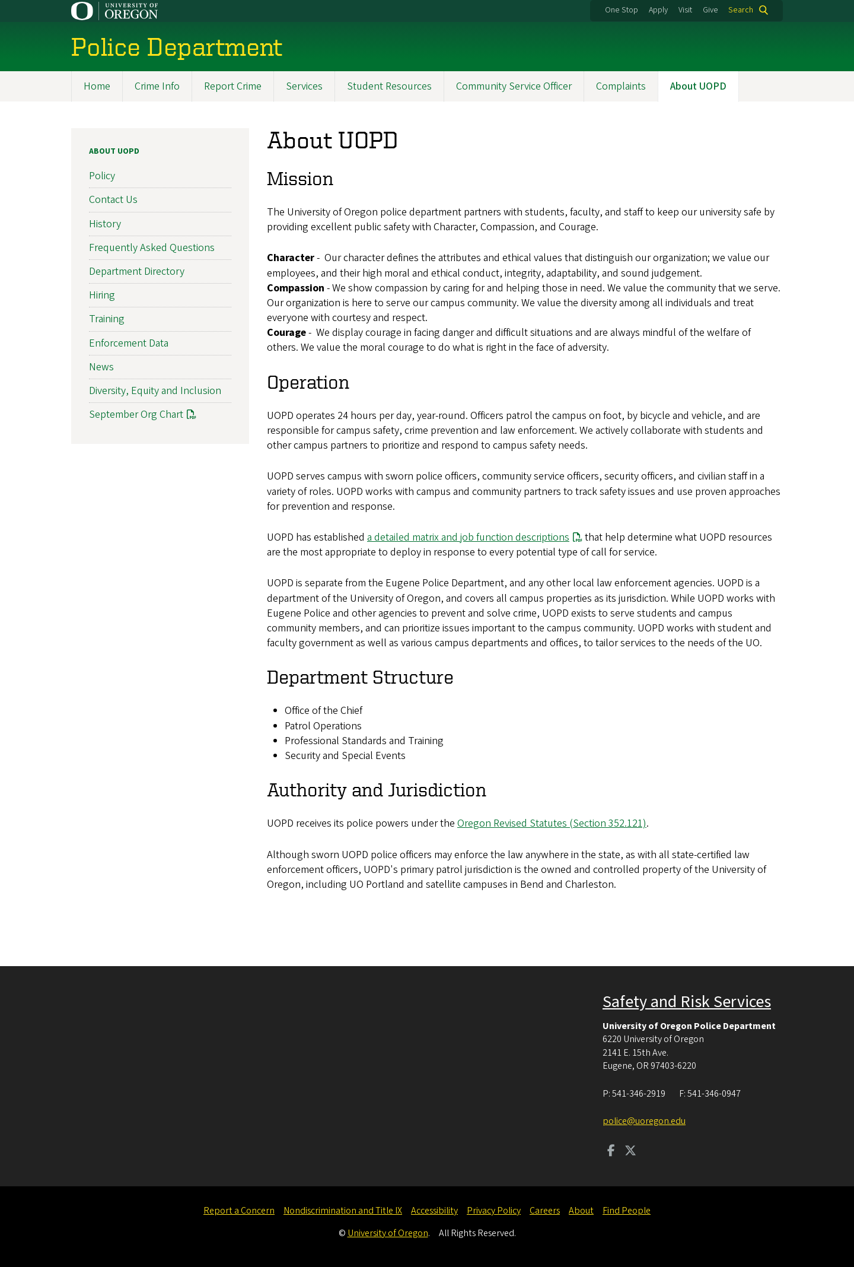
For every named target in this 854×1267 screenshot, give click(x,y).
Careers (545, 1210)
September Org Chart (136, 414)
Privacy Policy (494, 1210)
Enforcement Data (128, 343)
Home (97, 86)
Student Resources (389, 86)
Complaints (621, 86)
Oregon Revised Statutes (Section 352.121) (551, 824)
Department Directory (136, 271)
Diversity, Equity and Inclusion (155, 390)
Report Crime (233, 86)
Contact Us (113, 200)
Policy (102, 176)
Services (304, 86)
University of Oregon (388, 1233)
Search (740, 10)
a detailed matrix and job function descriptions (468, 537)
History (105, 224)
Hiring (102, 295)
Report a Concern (239, 1210)
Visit (685, 10)
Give (710, 10)
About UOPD (698, 86)
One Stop (621, 10)
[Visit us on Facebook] (611, 1151)
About (581, 1210)
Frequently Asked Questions (152, 247)
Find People (627, 1210)
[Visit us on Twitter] (630, 1151)
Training (107, 319)
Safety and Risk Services (687, 1002)
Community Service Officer (514, 86)
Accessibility (434, 1210)
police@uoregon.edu (644, 1121)
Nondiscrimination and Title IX (342, 1210)
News (101, 367)
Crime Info (157, 86)
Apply (658, 10)
